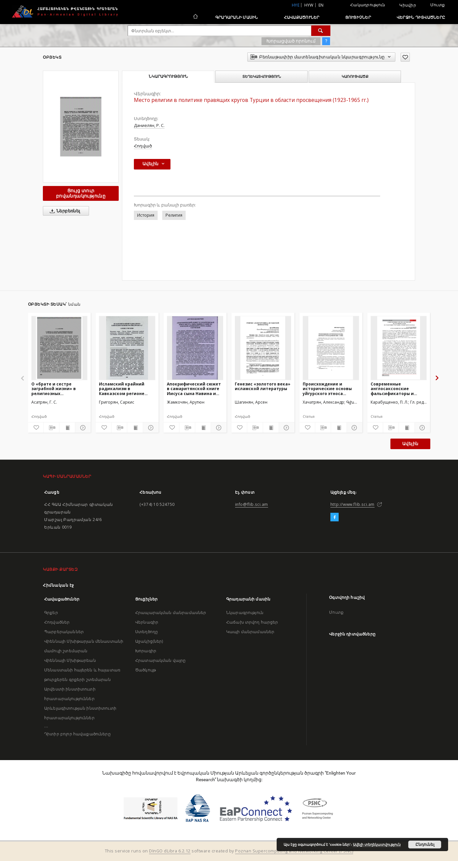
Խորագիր (145, 651)
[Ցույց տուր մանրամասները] (82, 427)
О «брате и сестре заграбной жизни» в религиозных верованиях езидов (53, 388)
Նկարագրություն (244, 612)
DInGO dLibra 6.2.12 (170, 851)
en (321, 5)
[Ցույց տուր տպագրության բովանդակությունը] (67, 427)
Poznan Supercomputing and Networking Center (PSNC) (294, 851)
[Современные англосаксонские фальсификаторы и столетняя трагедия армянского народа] (399, 348)
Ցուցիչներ (358, 17)
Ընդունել (424, 844)
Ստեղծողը (146, 631)
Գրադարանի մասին (236, 17)
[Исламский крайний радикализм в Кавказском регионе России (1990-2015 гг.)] (127, 348)
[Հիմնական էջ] (195, 17)
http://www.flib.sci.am (352, 504)
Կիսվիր (407, 5)
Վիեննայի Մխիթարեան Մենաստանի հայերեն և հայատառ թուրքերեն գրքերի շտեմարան (82, 670)
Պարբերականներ (64, 631)
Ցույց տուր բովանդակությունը (81, 193)
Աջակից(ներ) (149, 641)
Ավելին (410, 443)
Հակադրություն (367, 5)
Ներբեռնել (63, 211)
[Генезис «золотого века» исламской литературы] (263, 348)
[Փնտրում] (320, 30)
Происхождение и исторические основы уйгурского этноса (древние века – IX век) (328, 388)
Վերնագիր (146, 622)
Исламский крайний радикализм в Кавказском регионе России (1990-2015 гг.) (122, 388)
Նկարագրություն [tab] (168, 76)
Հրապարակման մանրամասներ (170, 612)
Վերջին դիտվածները (421, 17)
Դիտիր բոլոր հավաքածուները (77, 734)
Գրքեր (51, 612)
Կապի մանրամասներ (250, 631)
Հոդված (143, 146)
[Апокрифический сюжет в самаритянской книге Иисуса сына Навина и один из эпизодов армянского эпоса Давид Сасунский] (195, 348)
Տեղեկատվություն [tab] (261, 76)
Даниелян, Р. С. (149, 125)
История (145, 215)
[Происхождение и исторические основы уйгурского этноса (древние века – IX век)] (331, 348)
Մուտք (437, 5)
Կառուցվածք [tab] (355, 76)
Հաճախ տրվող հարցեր (252, 622)
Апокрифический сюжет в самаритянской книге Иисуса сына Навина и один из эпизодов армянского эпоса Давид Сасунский (194, 388)
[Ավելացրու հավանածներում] (405, 57)
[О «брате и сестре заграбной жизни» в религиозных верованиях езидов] (59, 348)
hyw (309, 5)
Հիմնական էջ (58, 585)
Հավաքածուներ (302, 17)
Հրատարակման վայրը (160, 660)
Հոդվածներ (57, 622)
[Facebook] (334, 517)
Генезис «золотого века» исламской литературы (262, 386)
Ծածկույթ (145, 670)
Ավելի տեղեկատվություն (377, 844)
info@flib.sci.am (251, 504)
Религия (174, 215)
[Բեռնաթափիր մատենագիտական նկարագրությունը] (51, 427)
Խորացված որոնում (291, 41)
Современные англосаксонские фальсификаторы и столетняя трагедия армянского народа (393, 388)
